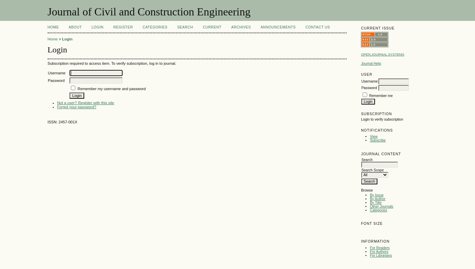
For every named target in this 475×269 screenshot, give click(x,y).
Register (123, 27)
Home (53, 27)
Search (185, 27)
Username (369, 81)
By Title (376, 203)
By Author (377, 199)
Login (97, 27)
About (75, 27)
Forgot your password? (76, 107)
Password (369, 88)
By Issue (377, 195)
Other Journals (381, 206)
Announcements (278, 27)
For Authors (379, 252)
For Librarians (381, 255)
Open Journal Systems (382, 54)
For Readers (380, 248)
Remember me (381, 96)
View (373, 136)
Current (212, 27)
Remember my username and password (112, 89)
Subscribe (378, 140)
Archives (241, 27)
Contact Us (317, 27)
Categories (378, 210)
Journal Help (371, 63)
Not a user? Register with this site (85, 103)
